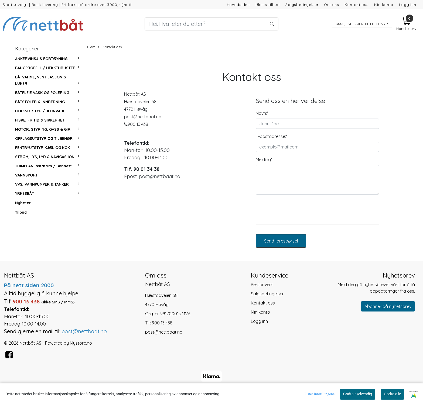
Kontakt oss (356, 4)
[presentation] (297, 209)
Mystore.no (81, 343)
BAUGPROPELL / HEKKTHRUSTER (45, 67)
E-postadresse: (271, 136)
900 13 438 (162, 323)
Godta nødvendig (357, 394)
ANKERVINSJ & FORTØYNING (41, 58)
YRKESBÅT (24, 193)
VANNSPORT (26, 175)
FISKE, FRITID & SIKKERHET (39, 120)
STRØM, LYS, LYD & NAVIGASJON (44, 156)
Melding (264, 159)
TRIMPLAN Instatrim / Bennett (43, 166)
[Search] (211, 24)
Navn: (262, 113)
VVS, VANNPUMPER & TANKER (42, 184)
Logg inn (407, 4)
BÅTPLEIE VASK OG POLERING (42, 92)
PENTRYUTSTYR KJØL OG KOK (42, 147)
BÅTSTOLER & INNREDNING (40, 101)
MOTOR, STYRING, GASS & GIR (42, 129)
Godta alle (392, 394)
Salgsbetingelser (302, 4)
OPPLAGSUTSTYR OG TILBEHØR (44, 138)
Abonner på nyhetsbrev (387, 306)
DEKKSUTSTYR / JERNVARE (40, 111)
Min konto (384, 4)
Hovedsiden (238, 4)
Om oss (331, 4)
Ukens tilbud (267, 4)
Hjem (91, 47)
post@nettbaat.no (159, 176)
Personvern (262, 284)
